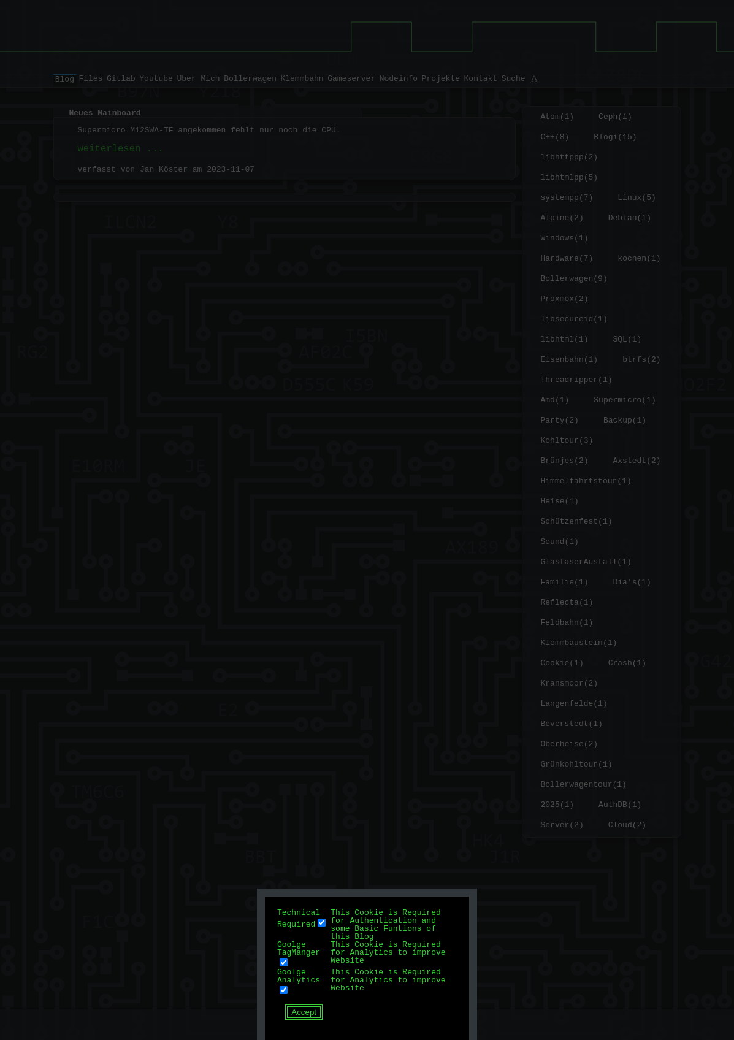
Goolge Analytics (298, 975)
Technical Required (298, 918)
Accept (303, 1012)
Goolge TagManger (298, 948)
